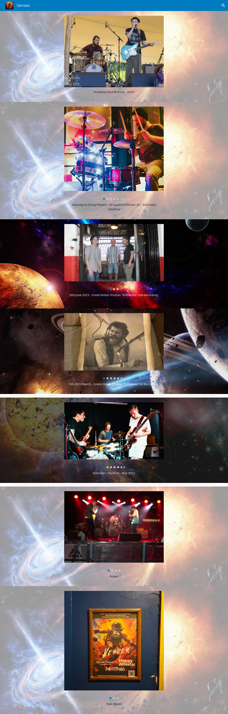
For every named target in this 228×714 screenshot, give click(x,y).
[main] (114, 92)
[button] (223, 5)
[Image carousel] (114, 153)
